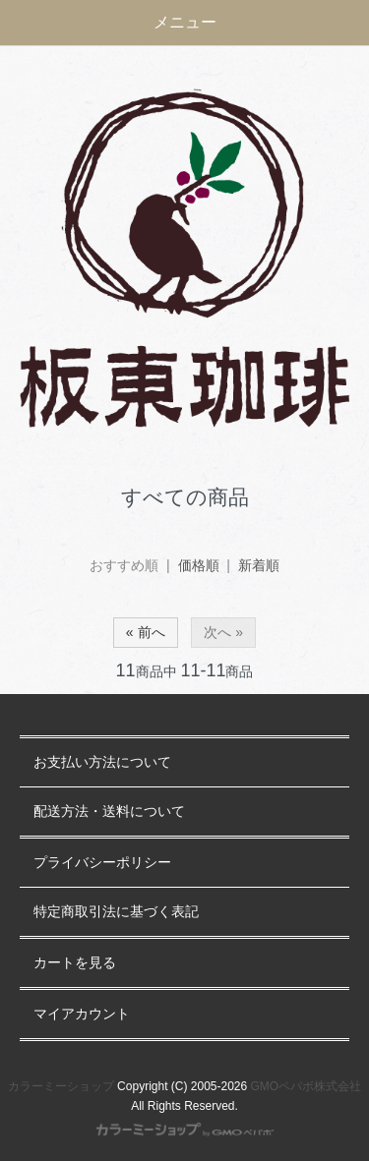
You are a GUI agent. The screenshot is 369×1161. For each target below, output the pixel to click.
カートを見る (74, 963)
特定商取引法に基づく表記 (116, 911)
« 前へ (145, 632)
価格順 (198, 565)
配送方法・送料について (109, 811)
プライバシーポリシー (102, 862)
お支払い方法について (102, 762)
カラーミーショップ (61, 1086)
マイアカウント (81, 1014)
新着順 (258, 565)
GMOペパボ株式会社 (306, 1086)
